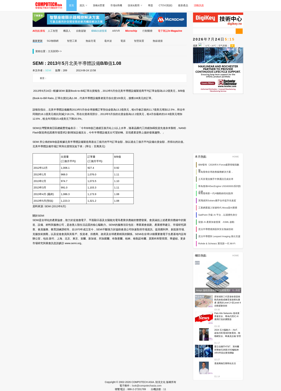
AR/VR (116, 30)
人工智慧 (53, 30)
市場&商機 (116, 5)
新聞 (55, 51)
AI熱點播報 (39, 30)
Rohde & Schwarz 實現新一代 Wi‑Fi (216, 243)
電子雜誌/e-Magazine (170, 30)
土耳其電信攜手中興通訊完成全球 (215, 179)
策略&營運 (99, 5)
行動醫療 (147, 30)
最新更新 (38, 40)
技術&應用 (135, 5)
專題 (150, 5)
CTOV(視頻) (165, 5)
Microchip (131, 30)
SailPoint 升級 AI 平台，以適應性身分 (217, 215)
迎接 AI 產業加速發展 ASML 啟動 (216, 222)
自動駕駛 (81, 30)
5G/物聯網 (53, 40)
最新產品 (183, 5)
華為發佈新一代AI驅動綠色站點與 (215, 193)
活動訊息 (199, 5)
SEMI (48, 70)
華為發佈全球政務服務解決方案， (215, 172)
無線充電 (91, 40)
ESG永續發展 (99, 30)
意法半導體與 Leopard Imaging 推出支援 (219, 236)
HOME (236, 156)
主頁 (50, 51)
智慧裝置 (139, 40)
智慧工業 (72, 40)
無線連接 (158, 40)
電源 (122, 40)
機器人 (67, 30)
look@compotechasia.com (146, 385)
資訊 (83, 5)
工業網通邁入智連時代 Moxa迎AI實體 (217, 207)
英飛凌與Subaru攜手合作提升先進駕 (217, 200)
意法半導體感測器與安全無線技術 (215, 229)
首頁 (71, 5)
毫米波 (108, 40)
